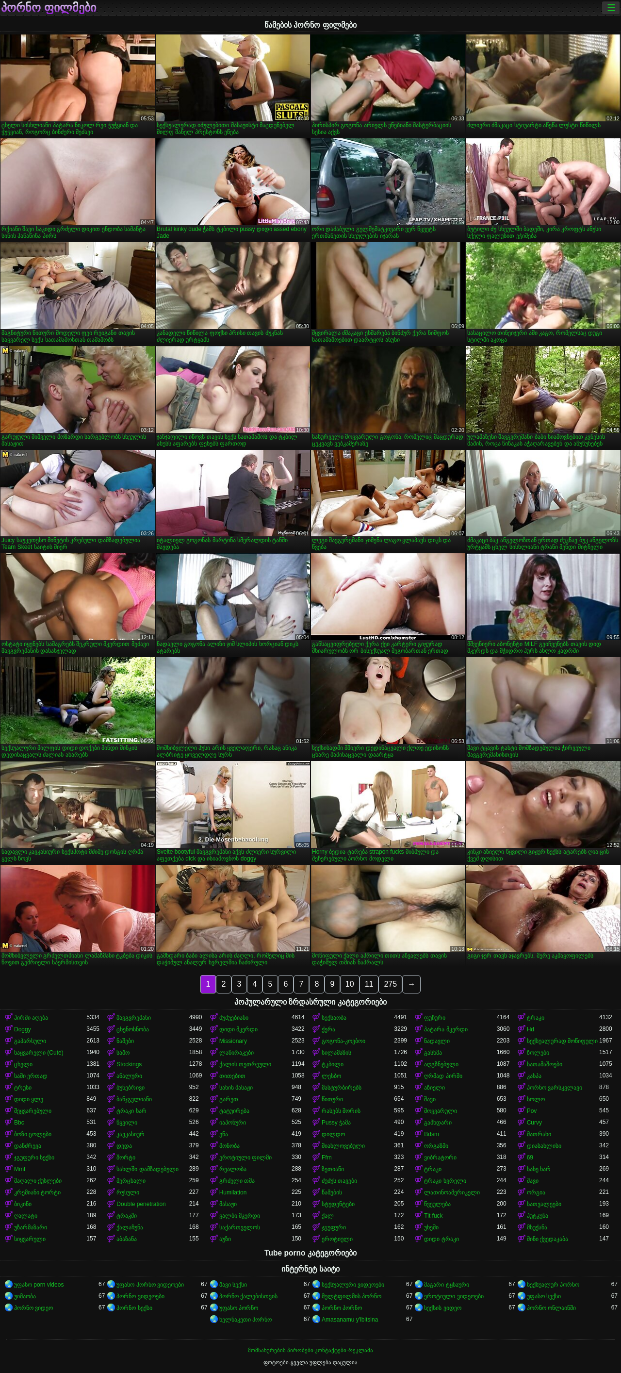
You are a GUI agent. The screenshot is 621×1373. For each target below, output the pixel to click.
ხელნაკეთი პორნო (245, 1319)
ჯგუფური (334, 1227)
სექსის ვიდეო (442, 1308)
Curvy (534, 1122)
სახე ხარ (539, 1169)
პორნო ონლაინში (551, 1308)
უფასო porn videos (39, 1284)
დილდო (333, 1134)
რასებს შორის (341, 1111)
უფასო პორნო (238, 1308)
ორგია (536, 1192)
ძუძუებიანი (233, 1017)
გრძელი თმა (237, 1180)
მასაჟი (228, 1204)
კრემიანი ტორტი (37, 1192)
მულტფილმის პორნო (351, 1296)
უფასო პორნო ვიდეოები (150, 1284)
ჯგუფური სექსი (34, 1157)
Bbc (19, 1122)
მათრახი (539, 1134)
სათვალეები (544, 1204)
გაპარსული (30, 1041)
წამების (332, 1192)
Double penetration (140, 1204)
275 (390, 984)
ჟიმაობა (25, 1296)
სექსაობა (334, 1017)
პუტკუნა (537, 1215)
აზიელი (434, 1087)
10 (349, 984)
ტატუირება (234, 1111)
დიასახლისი (544, 1145)
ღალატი (25, 1215)
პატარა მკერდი (445, 1029)
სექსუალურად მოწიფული (562, 1041)
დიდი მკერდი (238, 1029)
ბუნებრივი (130, 1087)
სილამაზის (336, 1052)
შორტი (125, 1157)
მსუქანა (537, 1227)
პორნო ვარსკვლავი (554, 1087)
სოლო (536, 1099)
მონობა (229, 1145)
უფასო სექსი (544, 1296)
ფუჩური (434, 1017)
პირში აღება (31, 1017)
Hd (530, 1029)
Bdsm (431, 1134)
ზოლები (538, 1052)
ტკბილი (332, 1064)
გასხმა (433, 1052)
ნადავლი (437, 1041)
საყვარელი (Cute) (39, 1052)
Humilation (233, 1192)
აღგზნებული (441, 1064)
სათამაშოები (544, 1064)
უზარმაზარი (30, 1227)
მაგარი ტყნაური (446, 1284)
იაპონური (232, 1122)
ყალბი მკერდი (239, 1215)
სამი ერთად (31, 1076)
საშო (123, 1052)
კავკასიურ (130, 1134)
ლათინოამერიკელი (452, 1192)
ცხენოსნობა (132, 1029)
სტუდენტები (338, 1204)
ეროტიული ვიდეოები (453, 1296)
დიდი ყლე (28, 1099)
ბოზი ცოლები (32, 1134)
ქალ (328, 1215)
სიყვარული (30, 1239)
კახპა (534, 1076)
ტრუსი (23, 1087)
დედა (124, 1145)
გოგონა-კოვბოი (343, 1041)
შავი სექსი (233, 1284)
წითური (332, 1099)
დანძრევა (27, 1145)
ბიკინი (23, 1204)
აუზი (225, 1239)
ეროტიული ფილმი (245, 1157)
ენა (223, 1134)
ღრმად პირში (443, 1076)
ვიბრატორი (440, 1157)
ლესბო (331, 1076)
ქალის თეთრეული (245, 1064)
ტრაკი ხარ (131, 1111)
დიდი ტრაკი (441, 1239)
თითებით (232, 1076)
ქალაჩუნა (129, 1227)
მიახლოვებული (343, 1145)
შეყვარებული (32, 1111)
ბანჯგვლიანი (134, 1099)
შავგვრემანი (133, 1017)
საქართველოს (239, 1227)
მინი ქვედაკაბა (547, 1239)
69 (530, 1157)
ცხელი (23, 1064)
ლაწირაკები (236, 1052)
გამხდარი (438, 1122)
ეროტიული (337, 1239)
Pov (532, 1111)
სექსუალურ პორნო (553, 1284)
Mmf (19, 1169)
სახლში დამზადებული (147, 1169)
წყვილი (126, 1122)
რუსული (127, 1192)
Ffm (327, 1157)
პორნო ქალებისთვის (248, 1296)
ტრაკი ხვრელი (445, 1180)
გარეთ (228, 1099)
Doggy (22, 1029)
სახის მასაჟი (236, 1087)
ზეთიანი (333, 1169)
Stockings (129, 1064)
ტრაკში (126, 1215)
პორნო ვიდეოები (140, 1296)
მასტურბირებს (341, 1087)
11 (369, 984)
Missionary (233, 1041)
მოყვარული (440, 1111)
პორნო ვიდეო (33, 1308)
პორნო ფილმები (48, 7)
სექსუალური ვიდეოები (353, 1284)
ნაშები (125, 1041)
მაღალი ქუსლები (38, 1180)
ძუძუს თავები (339, 1180)
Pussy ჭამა (336, 1122)
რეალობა (232, 1169)
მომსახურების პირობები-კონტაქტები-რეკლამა (310, 1350)
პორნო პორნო (342, 1308)
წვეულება (437, 1204)
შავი (430, 1099)
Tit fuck (433, 1215)
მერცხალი (131, 1180)
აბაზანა (126, 1239)
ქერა (328, 1029)
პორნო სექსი (134, 1308)
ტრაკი (535, 1017)
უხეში (431, 1227)
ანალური (129, 1076)
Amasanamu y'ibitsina (350, 1319)
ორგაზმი (436, 1145)
